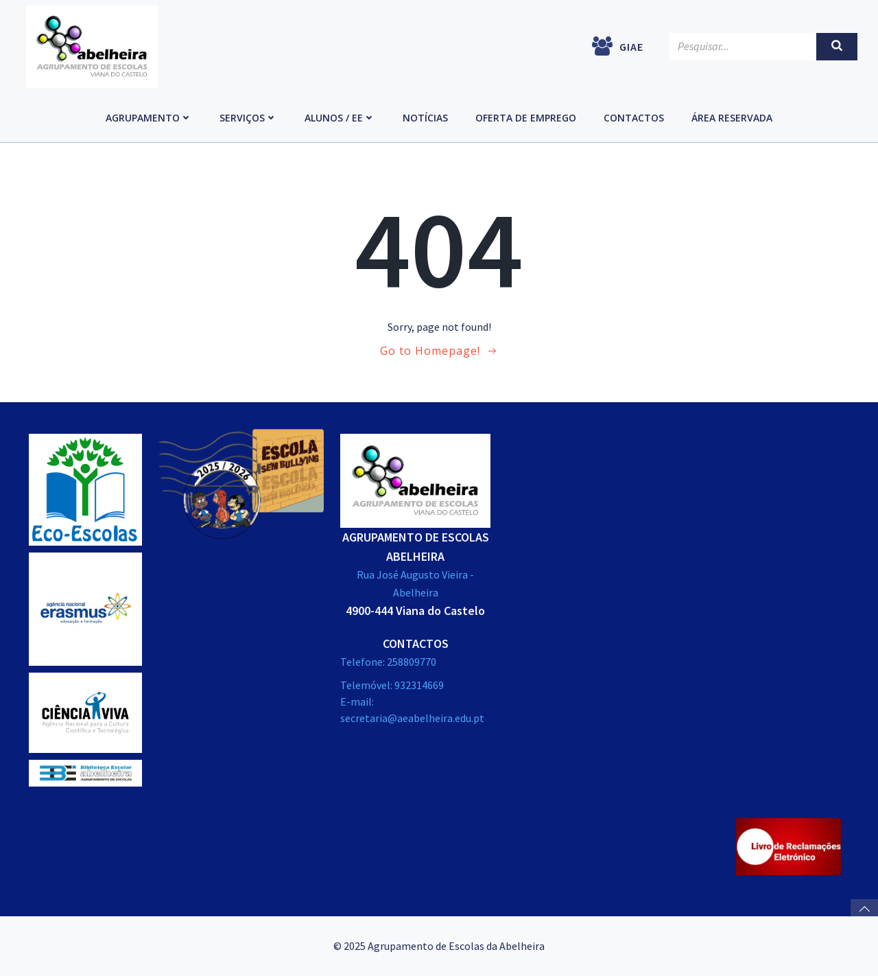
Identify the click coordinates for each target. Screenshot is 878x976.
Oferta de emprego (525, 117)
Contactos (634, 117)
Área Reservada (731, 117)
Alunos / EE (340, 117)
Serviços (248, 117)
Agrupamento (149, 117)
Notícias (425, 117)
